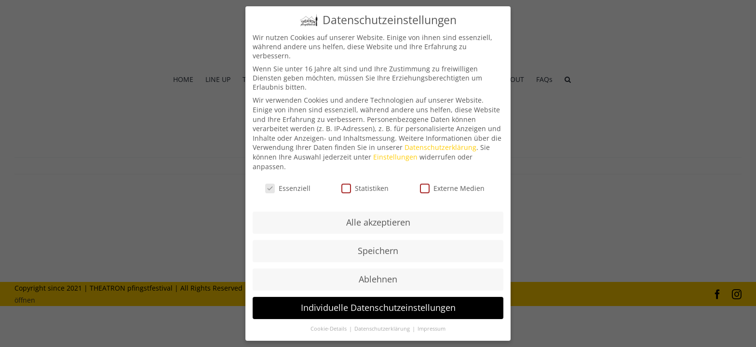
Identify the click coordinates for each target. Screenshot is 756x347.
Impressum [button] (432, 323)
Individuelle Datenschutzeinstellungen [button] (378, 302)
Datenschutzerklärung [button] (382, 323)
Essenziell (287, 182)
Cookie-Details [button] (329, 323)
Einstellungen (395, 151)
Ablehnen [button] (378, 274)
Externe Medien (452, 182)
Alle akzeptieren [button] (378, 217)
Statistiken (365, 182)
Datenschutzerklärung (440, 142)
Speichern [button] (378, 245)
